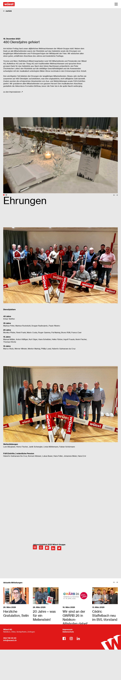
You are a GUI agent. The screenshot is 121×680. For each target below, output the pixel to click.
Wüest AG (7, 629)
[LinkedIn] (78, 638)
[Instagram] (71, 638)
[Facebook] (64, 638)
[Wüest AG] (9, 4)
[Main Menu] (116, 4)
